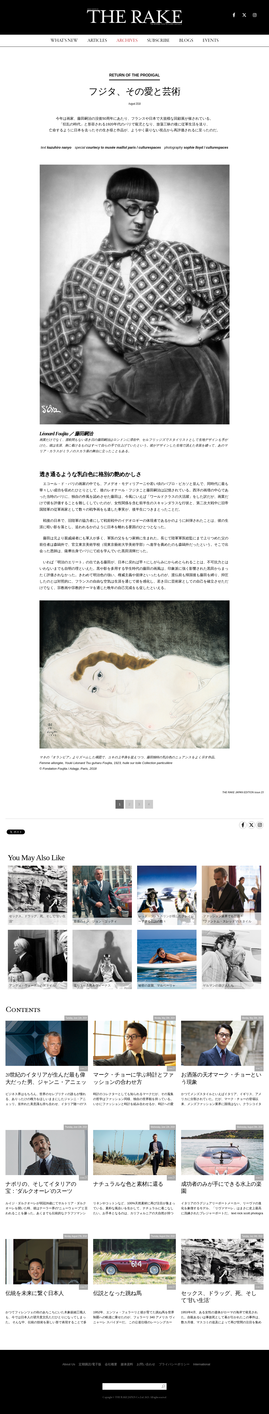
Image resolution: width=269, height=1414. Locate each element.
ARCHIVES (127, 41)
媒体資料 (127, 1364)
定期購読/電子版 (90, 1364)
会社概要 (111, 1364)
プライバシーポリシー (174, 1364)
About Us (68, 1364)
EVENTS (211, 41)
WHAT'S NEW (64, 41)
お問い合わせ (146, 1364)
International (201, 1364)
